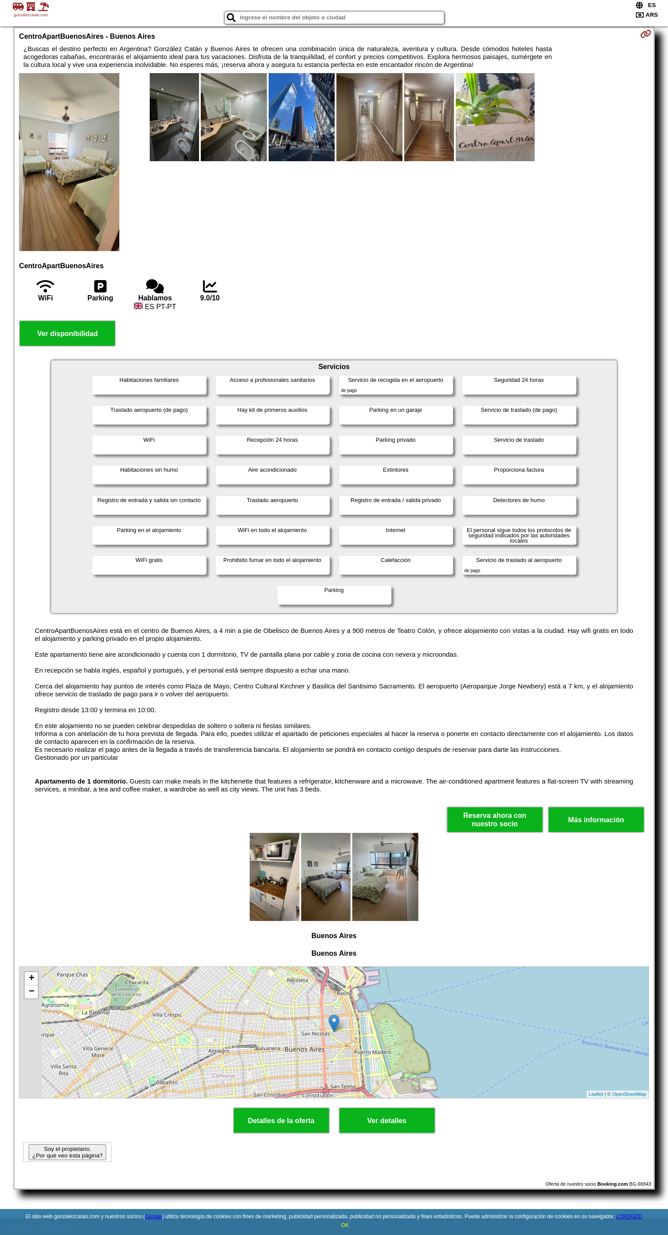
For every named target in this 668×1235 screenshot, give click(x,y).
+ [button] (31, 978)
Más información (596, 820)
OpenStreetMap (629, 1094)
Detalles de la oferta (281, 1120)
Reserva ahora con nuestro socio (494, 820)
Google (153, 1216)
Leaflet (596, 1094)
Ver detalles (386, 1120)
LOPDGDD (629, 1216)
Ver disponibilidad (67, 333)
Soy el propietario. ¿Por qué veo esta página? (67, 1152)
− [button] (31, 991)
